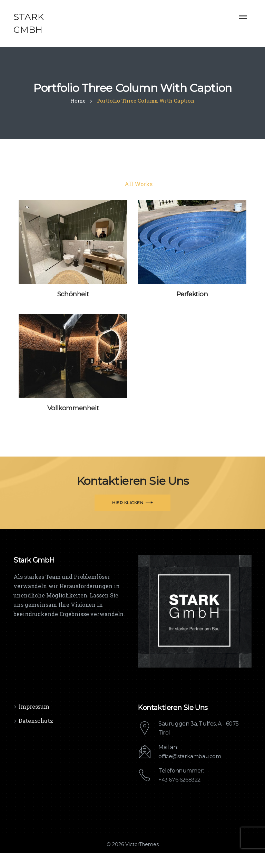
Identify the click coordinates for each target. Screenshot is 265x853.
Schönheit (73, 294)
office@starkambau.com (190, 756)
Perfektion (192, 294)
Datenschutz (36, 720)
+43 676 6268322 (180, 779)
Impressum (34, 706)
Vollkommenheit (72, 408)
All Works (138, 184)
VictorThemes (141, 844)
